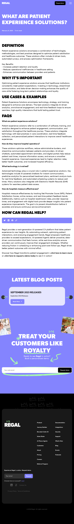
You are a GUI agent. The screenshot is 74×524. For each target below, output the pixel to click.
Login (22, 481)
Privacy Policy (12, 491)
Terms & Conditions (24, 491)
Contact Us (22, 485)
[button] (70, 3)
